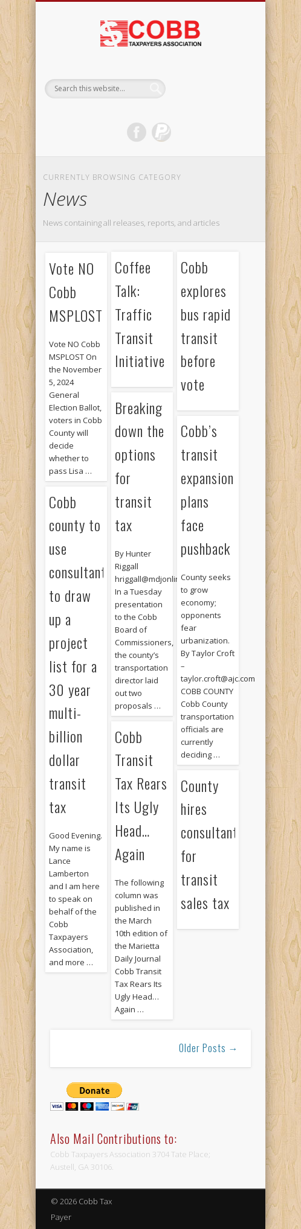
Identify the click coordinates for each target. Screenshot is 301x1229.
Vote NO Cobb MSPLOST (76, 291)
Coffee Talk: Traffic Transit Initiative (140, 314)
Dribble (161, 132)
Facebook (136, 132)
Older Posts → (209, 1048)
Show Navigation (221, 108)
